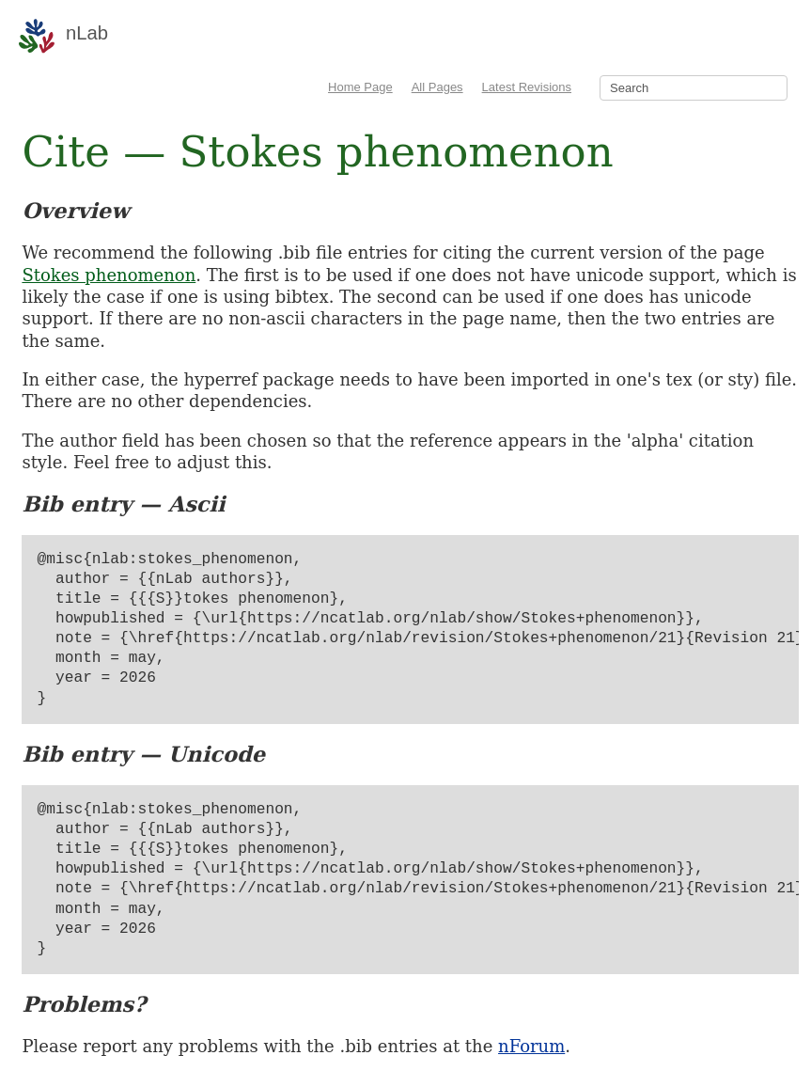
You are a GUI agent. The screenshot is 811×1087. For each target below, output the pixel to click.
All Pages (437, 87)
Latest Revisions (526, 87)
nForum (531, 1046)
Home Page (360, 87)
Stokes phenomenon (108, 275)
